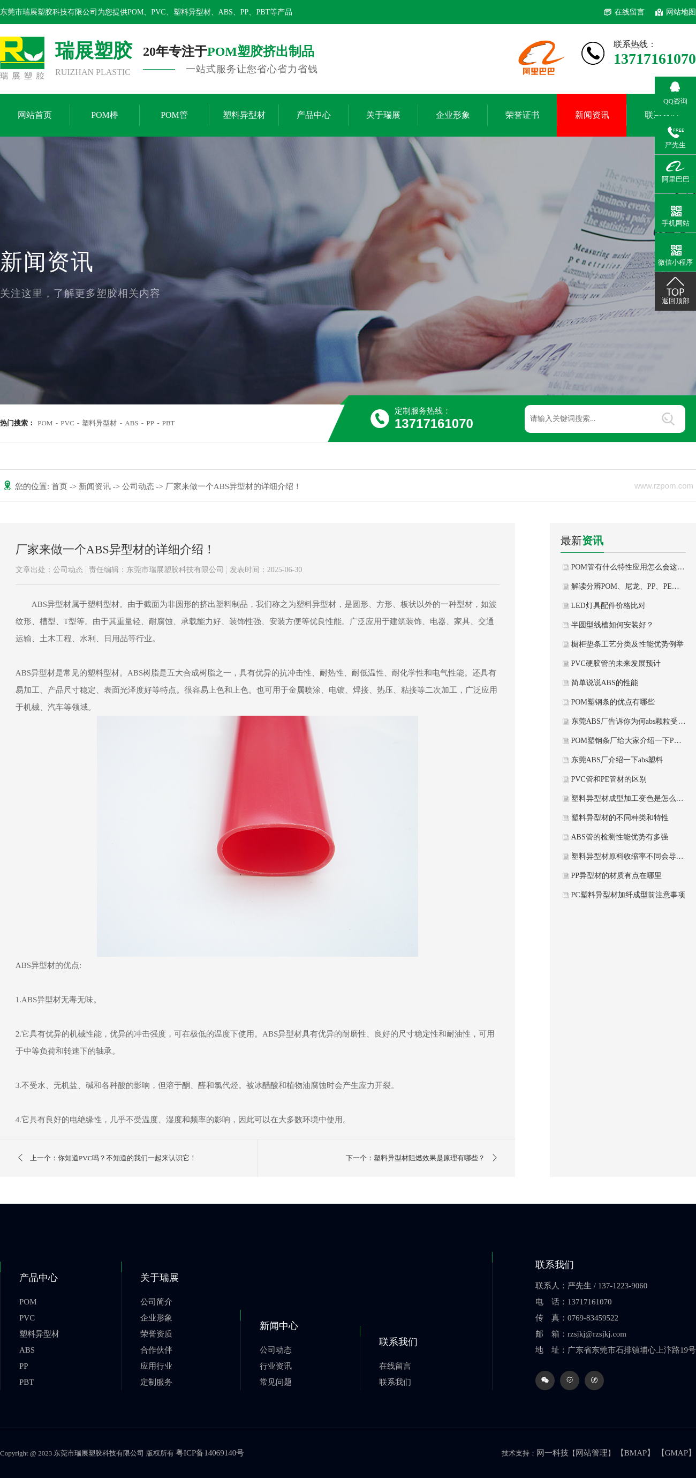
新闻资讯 (592, 114)
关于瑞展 (383, 114)
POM (44, 423)
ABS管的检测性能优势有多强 (619, 837)
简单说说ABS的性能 (604, 683)
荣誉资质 (156, 1334)
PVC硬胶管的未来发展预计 (616, 663)
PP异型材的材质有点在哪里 (616, 876)
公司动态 (139, 486)
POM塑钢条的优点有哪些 (613, 702)
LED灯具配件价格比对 (608, 606)
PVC (67, 423)
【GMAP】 (676, 1453)
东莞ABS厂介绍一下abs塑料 (617, 760)
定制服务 (156, 1382)
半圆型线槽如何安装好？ (612, 625)
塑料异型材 (244, 114)
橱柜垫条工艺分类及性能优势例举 (627, 644)
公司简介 (156, 1301)
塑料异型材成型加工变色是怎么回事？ (628, 798)
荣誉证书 (522, 114)
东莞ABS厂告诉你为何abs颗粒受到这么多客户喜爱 (628, 721)
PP (150, 423)
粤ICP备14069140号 (210, 1453)
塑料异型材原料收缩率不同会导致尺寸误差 (628, 856)
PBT (168, 423)
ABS (131, 423)
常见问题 (276, 1382)
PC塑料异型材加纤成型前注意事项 (628, 895)
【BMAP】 (635, 1453)
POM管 (174, 114)
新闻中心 (279, 1326)
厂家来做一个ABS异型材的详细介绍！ (233, 486)
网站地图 (681, 12)
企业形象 (453, 114)
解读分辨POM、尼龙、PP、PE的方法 (628, 586)
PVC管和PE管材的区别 (609, 779)
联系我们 (398, 1342)
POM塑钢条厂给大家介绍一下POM (628, 741)
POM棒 (104, 114)
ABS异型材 (51, 604)
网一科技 (552, 1453)
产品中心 (314, 114)
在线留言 (630, 12)
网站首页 (35, 114)
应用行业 (156, 1366)
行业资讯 (276, 1366)
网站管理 (592, 1453)
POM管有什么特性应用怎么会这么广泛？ (628, 567)
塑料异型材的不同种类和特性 (620, 818)
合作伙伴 (156, 1350)
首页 (60, 486)
